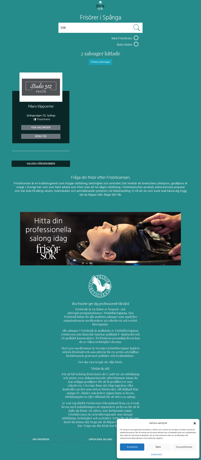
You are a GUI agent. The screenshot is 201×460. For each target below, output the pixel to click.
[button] (194, 423)
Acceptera (132, 447)
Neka (158, 447)
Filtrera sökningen (100, 62)
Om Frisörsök (41, 428)
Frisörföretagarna (72, 313)
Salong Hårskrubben (40, 163)
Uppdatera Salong (100, 428)
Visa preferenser (184, 447)
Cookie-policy (156, 454)
